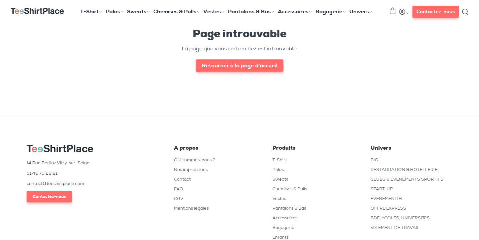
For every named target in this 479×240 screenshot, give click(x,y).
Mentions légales (191, 208)
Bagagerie (283, 227)
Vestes (279, 198)
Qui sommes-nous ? (194, 160)
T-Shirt (279, 160)
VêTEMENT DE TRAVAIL (395, 227)
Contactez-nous (435, 11)
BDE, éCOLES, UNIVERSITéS (400, 218)
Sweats (280, 179)
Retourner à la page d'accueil (239, 65)
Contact (182, 179)
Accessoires (284, 218)
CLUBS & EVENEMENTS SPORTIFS (407, 179)
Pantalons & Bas (289, 208)
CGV (178, 198)
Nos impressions (191, 169)
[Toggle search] (465, 11)
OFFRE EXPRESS (388, 208)
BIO (375, 160)
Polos (278, 169)
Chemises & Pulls (289, 189)
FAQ (178, 189)
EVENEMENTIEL (387, 198)
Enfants (280, 237)
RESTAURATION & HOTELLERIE (404, 169)
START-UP (382, 189)
